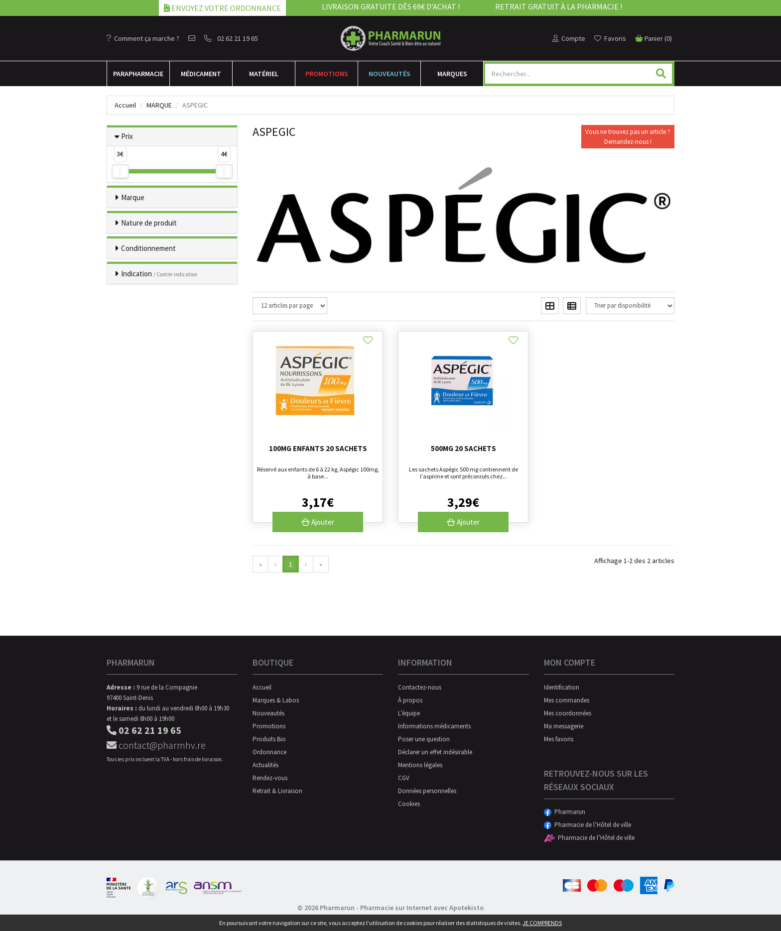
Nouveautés (389, 73)
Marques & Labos (276, 700)
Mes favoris (558, 739)
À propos (410, 700)
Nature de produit (149, 223)
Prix (127, 136)
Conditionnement (148, 248)
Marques (452, 73)
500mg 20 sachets (463, 448)
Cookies (409, 804)
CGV (403, 778)
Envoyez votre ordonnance (222, 8)
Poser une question (424, 739)
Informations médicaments (434, 726)
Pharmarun (564, 812)
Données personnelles (427, 791)
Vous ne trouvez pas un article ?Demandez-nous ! (627, 136)
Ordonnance (269, 752)
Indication (159, 273)
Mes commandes (566, 700)
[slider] (120, 171)
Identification (561, 687)
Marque (159, 105)
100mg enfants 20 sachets (318, 448)
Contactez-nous (419, 687)
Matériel (263, 73)
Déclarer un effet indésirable (435, 752)
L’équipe (409, 713)
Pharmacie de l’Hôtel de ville (587, 824)
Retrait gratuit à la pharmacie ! (558, 6)
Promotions (326, 73)
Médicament (201, 73)
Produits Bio (269, 739)
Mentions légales (420, 765)
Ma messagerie (563, 726)
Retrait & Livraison (277, 791)
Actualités (265, 765)
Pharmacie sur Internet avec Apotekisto (422, 907)
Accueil (125, 105)
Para (138, 73)
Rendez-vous (270, 778)
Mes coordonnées (567, 713)
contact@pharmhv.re (156, 745)
